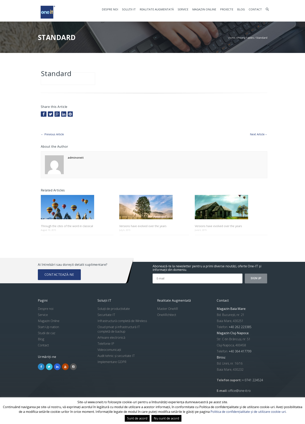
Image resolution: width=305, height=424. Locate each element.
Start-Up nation (48, 327)
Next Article (258, 134)
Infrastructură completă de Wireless (122, 321)
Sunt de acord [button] (137, 418)
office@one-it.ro (239, 391)
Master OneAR (167, 309)
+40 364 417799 (239, 351)
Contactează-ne (59, 274)
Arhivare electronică (111, 337)
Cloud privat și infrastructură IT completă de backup (118, 329)
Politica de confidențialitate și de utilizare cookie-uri (248, 411)
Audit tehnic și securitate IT (116, 356)
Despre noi (110, 9)
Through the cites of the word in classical (67, 226)
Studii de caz (46, 333)
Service (183, 9)
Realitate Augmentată (157, 9)
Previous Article (52, 134)
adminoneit (76, 157)
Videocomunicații (109, 350)
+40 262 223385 (239, 327)
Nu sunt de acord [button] (166, 418)
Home (231, 37)
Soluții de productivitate (113, 309)
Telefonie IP (105, 343)
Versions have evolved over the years (143, 226)
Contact (255, 9)
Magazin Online (204, 9)
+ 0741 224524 (252, 380)
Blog (241, 9)
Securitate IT (106, 315)
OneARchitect (166, 315)
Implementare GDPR (111, 362)
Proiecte (226, 9)
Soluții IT (129, 9)
